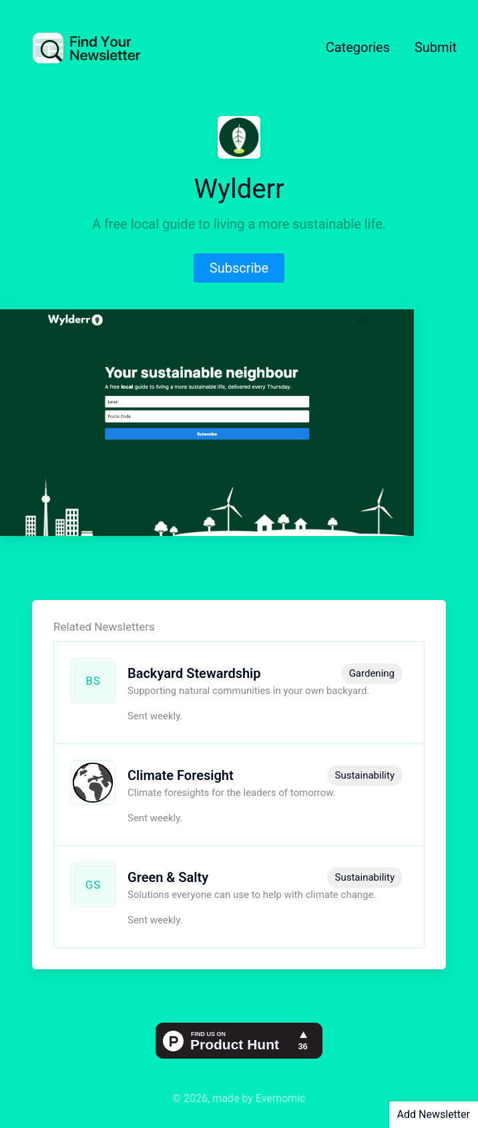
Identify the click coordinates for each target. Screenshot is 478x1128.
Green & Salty (168, 877)
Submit (436, 47)
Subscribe (239, 268)
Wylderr (239, 189)
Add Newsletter (433, 1114)
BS (93, 680)
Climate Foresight (181, 775)
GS (93, 884)
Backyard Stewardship (194, 673)
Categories (358, 47)
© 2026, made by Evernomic (239, 1098)
